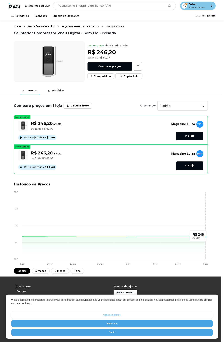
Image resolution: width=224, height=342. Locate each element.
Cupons (21, 291)
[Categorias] (20, 16)
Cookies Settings (112, 320)
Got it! (112, 338)
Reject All (112, 329)
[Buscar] (169, 6)
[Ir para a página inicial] (14, 6)
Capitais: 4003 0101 (126, 298)
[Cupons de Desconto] (66, 16)
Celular (20, 296)
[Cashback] (41, 16)
